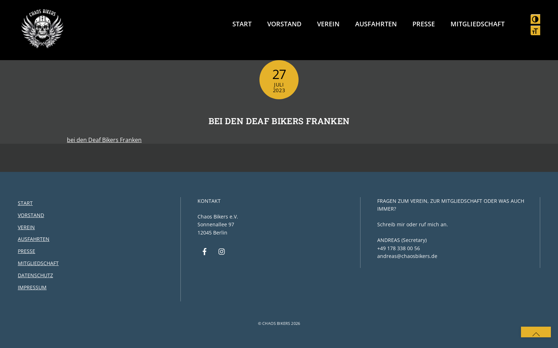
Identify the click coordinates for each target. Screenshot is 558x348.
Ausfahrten (376, 24)
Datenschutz (35, 275)
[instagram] (222, 251)
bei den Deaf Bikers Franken (279, 121)
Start (242, 24)
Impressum (32, 287)
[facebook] (205, 251)
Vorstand (284, 24)
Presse (423, 24)
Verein (328, 24)
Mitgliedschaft (478, 24)
